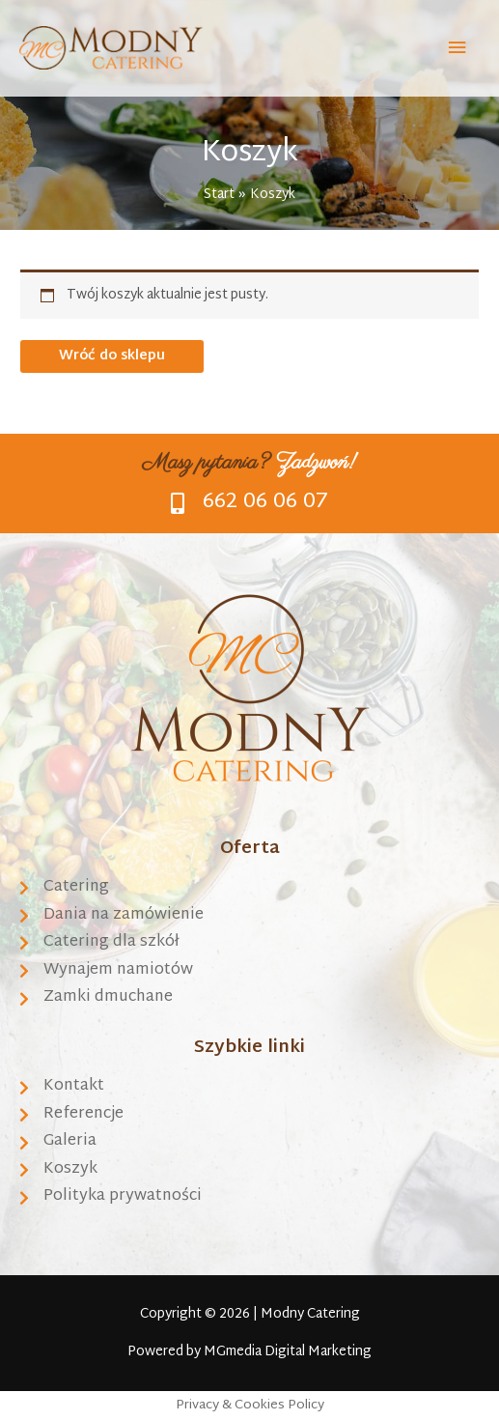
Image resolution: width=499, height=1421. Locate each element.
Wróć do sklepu (112, 356)
